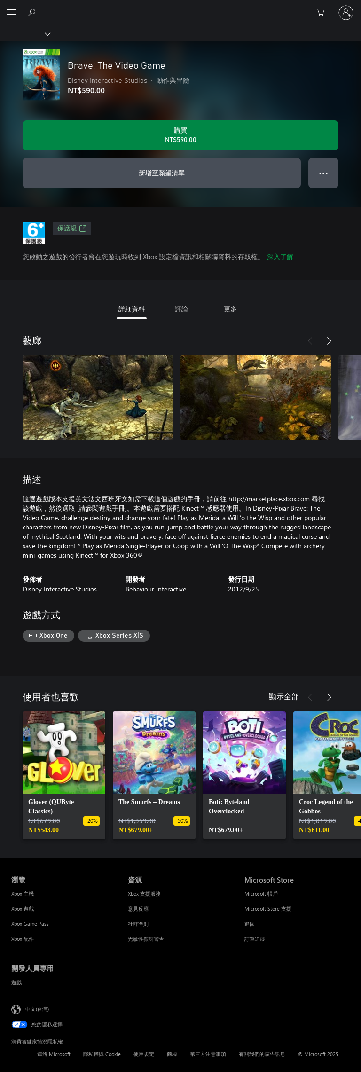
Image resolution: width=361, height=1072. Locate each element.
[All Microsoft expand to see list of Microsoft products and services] (11, 12)
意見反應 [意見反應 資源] (138, 909)
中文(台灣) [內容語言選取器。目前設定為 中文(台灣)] (37, 1008)
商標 (172, 1054)
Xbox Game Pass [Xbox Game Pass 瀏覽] (30, 924)
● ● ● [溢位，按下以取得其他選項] (323, 172)
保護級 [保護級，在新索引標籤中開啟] (71, 228)
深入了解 (280, 256)
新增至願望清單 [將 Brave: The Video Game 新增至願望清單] (162, 172)
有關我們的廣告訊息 (262, 1054)
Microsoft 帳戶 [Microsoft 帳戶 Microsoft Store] (261, 894)
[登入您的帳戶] (346, 12)
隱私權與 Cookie (102, 1054)
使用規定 (143, 1054)
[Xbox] (24, 33)
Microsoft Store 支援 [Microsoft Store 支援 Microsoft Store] (267, 909)
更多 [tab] (230, 308)
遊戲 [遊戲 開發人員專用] (16, 982)
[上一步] (310, 340)
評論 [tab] (181, 308)
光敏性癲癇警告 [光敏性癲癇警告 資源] (146, 939)
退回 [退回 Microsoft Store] (249, 924)
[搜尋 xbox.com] (33, 12)
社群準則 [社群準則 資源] (138, 924)
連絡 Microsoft (54, 1054)
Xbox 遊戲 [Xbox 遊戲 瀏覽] (22, 909)
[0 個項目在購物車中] (323, 12)
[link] (64, 775)
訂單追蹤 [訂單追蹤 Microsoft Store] (254, 939)
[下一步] (329, 340)
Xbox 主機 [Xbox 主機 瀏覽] (22, 894)
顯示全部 (284, 696)
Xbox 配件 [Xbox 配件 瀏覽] (22, 939)
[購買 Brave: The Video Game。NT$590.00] (180, 135)
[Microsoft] (180, 7)
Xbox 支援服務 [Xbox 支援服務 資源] (144, 894)
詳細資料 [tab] (131, 308)
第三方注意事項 (208, 1054)
